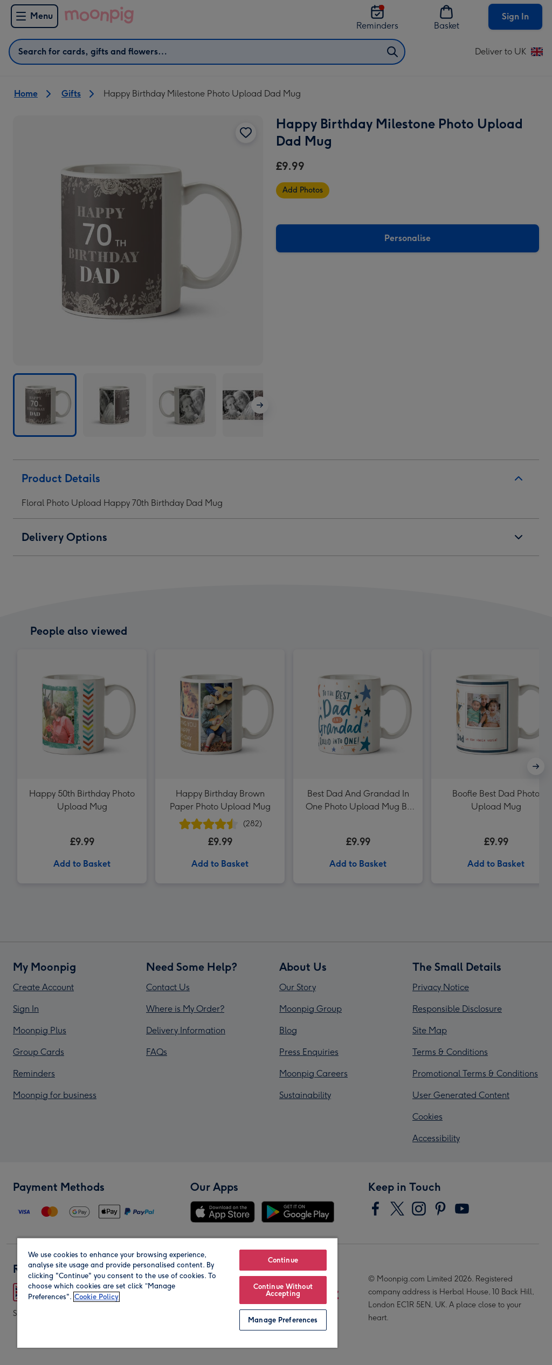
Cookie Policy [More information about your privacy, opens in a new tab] (96, 1297)
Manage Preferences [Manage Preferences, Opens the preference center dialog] (283, 1320)
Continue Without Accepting (283, 1290)
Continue (283, 1260)
